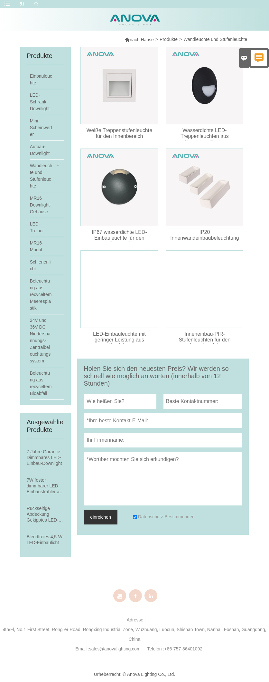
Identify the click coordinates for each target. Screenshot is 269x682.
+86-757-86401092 (183, 648)
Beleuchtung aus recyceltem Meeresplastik (41, 294)
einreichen (100, 517)
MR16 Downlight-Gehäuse (40, 205)
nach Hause (139, 39)
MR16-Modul (36, 246)
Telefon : (155, 648)
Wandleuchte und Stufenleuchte (41, 175)
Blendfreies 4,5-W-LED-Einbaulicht (45, 539)
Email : (82, 648)
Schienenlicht (40, 265)
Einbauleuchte (41, 79)
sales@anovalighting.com (115, 648)
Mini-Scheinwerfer (41, 127)
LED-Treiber (37, 227)
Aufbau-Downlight (40, 150)
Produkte (169, 39)
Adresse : (136, 619)
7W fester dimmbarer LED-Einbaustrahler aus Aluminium (45, 486)
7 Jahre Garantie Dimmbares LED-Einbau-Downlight (44, 457)
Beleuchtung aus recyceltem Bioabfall (41, 383)
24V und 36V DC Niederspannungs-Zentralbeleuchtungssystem (40, 340)
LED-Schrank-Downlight (40, 101)
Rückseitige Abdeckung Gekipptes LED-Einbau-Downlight (44, 514)
